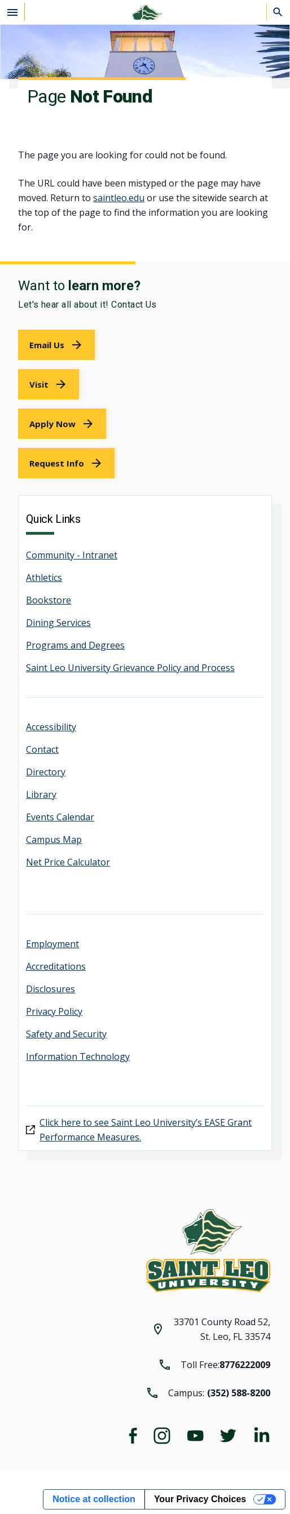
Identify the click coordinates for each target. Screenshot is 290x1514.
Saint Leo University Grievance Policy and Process (130, 667)
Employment (52, 944)
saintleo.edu (118, 198)
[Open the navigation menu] (12, 12)
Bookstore (48, 600)
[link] (58, 345)
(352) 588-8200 (238, 1393)
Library (41, 794)
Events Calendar (60, 817)
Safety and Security (66, 1034)
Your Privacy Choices (200, 1499)
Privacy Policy (54, 1011)
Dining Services (58, 622)
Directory (45, 772)
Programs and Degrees (75, 645)
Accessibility (51, 727)
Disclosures (50, 989)
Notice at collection (93, 1499)
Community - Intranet (71, 555)
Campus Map (54, 839)
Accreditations (56, 966)
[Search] (278, 12)
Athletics (44, 577)
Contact (42, 749)
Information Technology (78, 1056)
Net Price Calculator (68, 862)
